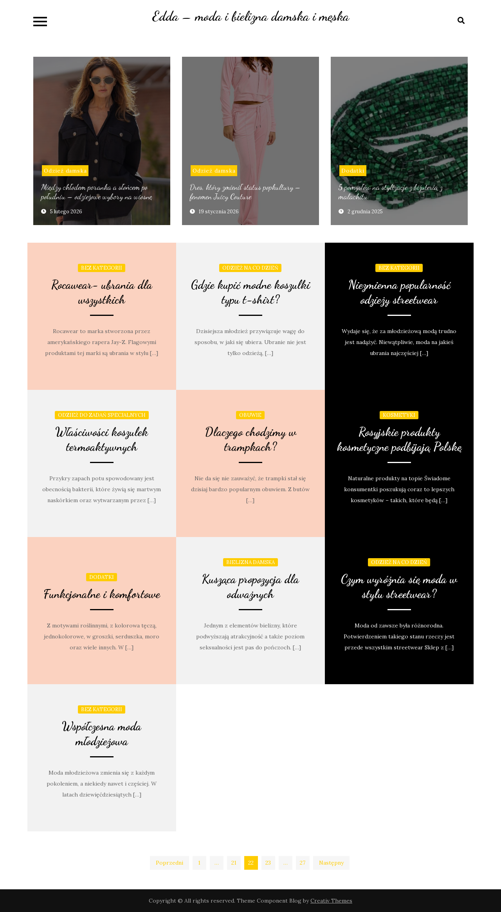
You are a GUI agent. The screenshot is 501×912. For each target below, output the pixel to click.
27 (302, 862)
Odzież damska (65, 170)
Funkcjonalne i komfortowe (101, 594)
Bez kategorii (101, 268)
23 (268, 862)
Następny (331, 862)
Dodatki (352, 170)
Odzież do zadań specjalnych (102, 415)
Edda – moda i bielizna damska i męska (250, 16)
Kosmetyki (399, 415)
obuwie (250, 415)
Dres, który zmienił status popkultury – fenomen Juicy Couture (245, 191)
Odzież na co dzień (250, 268)
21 (233, 862)
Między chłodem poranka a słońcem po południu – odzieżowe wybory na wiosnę (96, 191)
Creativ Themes (331, 900)
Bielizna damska (250, 562)
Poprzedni (169, 862)
